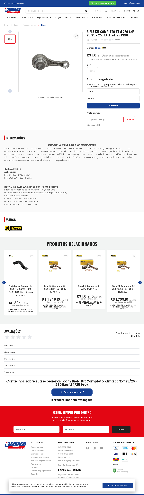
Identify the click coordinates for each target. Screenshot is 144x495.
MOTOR (68, 18)
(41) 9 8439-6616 (65, 450)
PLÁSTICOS (97, 18)
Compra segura (37, 454)
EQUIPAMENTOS (44, 18)
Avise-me (113, 105)
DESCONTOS (12, 18)
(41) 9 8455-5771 (65, 457)
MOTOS (134, 18)
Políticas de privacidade (41, 461)
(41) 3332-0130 (134, 3)
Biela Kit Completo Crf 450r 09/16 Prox (89, 288)
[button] (4, 282)
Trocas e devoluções (40, 457)
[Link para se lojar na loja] (116, 11)
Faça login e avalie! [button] (72, 392)
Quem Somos (37, 447)
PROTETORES (82, 18)
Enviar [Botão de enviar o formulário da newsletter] (121, 429)
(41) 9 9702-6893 (65, 454)
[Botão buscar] (86, 11)
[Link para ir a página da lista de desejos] (101, 11)
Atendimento (37, 464)
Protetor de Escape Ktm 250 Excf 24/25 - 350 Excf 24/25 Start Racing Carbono (21, 291)
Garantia (35, 474)
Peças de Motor (29, 25)
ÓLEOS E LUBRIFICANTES (116, 18)
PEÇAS (58, 18)
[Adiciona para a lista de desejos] (31, 256)
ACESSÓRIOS (27, 18)
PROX (98, 48)
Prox (16, 25)
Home (7, 25)
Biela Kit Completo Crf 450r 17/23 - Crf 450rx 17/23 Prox (123, 289)
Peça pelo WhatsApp (102, 3)
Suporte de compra (68, 465)
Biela (43, 25)
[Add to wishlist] (76, 36)
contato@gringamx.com (69, 461)
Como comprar (37, 450)
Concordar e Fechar (117, 485)
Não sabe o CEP (93, 125)
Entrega (34, 467)
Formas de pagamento (41, 471)
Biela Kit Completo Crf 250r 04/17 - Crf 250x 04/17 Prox (55, 289)
